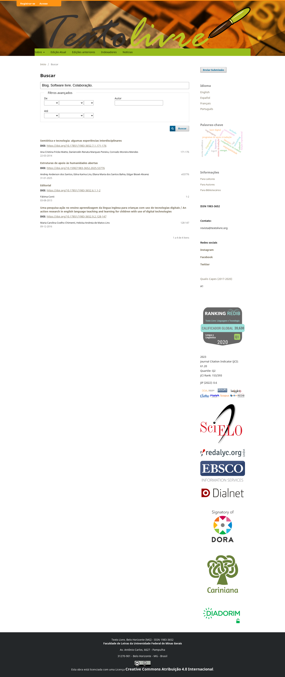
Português (206, 109)
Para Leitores (207, 179)
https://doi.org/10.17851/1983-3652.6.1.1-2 (74, 190)
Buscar (182, 128)
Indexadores (109, 52)
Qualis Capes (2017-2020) (216, 279)
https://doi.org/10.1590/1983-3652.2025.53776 (76, 168)
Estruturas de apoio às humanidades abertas (69, 163)
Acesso (43, 3)
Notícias (128, 52)
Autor (118, 98)
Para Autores (207, 184)
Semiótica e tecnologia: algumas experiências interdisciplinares (81, 140)
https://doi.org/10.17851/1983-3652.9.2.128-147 (76, 216)
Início (43, 64)
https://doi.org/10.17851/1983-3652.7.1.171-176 (76, 145)
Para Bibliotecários (210, 190)
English (205, 92)
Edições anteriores (83, 52)
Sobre (39, 52)
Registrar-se (27, 3)
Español (205, 98)
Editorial (45, 185)
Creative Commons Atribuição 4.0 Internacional (169, 669)
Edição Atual (58, 52)
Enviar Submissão (213, 70)
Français (205, 103)
